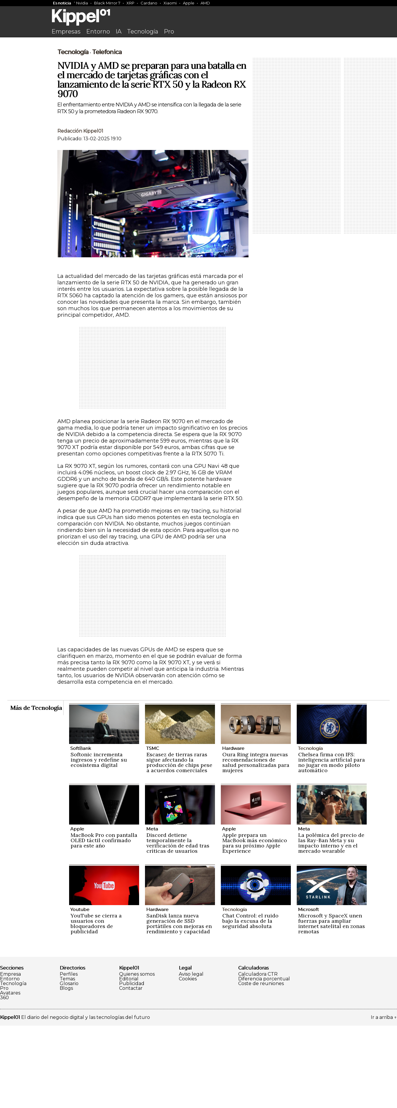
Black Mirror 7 (107, 3)
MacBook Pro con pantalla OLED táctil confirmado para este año (104, 922)
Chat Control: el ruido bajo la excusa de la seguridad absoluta (250, 1003)
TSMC (152, 830)
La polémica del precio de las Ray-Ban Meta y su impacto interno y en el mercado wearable (331, 925)
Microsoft (308, 991)
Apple (188, 3)
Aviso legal (191, 1056)
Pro (169, 31)
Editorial (129, 1061)
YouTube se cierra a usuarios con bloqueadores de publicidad (96, 1005)
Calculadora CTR (258, 1056)
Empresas (66, 31)
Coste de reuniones (261, 1066)
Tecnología (142, 31)
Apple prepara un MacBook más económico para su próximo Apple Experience (254, 925)
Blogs (66, 1070)
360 (4, 1080)
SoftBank (80, 830)
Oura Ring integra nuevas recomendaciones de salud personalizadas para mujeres (255, 844)
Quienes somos (137, 1056)
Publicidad (131, 1066)
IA (118, 31)
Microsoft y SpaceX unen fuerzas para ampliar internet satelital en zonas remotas (331, 1005)
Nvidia (82, 3)
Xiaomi (170, 3)
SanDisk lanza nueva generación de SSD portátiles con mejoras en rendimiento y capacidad (179, 1005)
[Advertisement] (198, 84)
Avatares (10, 1075)
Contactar (131, 1070)
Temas (67, 1061)
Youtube (79, 991)
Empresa (10, 1056)
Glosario (69, 1066)
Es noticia (62, 3)
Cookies (188, 1061)
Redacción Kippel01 (80, 213)
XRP (130, 3)
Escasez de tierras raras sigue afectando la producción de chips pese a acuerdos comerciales (179, 844)
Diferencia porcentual (264, 1061)
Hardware (233, 830)
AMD (205, 3)
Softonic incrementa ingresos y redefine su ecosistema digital (99, 842)
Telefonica (107, 134)
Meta (152, 911)
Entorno (98, 31)
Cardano (149, 3)
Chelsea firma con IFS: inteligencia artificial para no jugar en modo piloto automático (331, 844)
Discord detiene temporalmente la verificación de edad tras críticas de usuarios (177, 925)
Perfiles (69, 1056)
